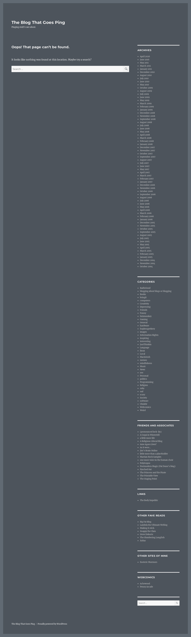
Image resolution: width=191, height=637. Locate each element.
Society (143, 398)
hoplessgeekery (147, 329)
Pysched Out (146, 469)
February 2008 (147, 141)
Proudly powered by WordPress (52, 624)
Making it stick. (147, 528)
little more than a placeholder (154, 453)
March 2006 (146, 213)
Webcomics (145, 407)
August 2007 (146, 160)
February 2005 (147, 254)
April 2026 (145, 56)
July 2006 (144, 200)
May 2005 (144, 244)
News (142, 369)
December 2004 (147, 260)
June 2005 (145, 241)
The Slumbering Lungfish (152, 537)
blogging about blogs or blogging (155, 291)
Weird (143, 410)
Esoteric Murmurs (148, 562)
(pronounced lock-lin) (151, 432)
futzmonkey (145, 316)
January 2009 (146, 110)
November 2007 (147, 150)
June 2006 (145, 204)
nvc (141, 372)
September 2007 (147, 157)
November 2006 (147, 188)
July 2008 (144, 125)
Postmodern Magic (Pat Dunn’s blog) (157, 466)
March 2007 (145, 175)
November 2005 (147, 226)
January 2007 (146, 182)
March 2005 (145, 251)
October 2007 (146, 153)
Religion (144, 385)
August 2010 (146, 75)
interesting (145, 341)
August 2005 (146, 235)
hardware (144, 325)
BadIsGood (145, 288)
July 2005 (144, 238)
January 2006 (146, 219)
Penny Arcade (146, 586)
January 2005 (146, 257)
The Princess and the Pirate (153, 472)
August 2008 (146, 122)
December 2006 (147, 185)
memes (143, 360)
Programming (146, 382)
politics (143, 379)
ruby (142, 388)
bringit (143, 297)
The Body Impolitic (149, 500)
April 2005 (145, 247)
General (143, 322)
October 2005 (146, 229)
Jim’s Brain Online (148, 450)
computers (145, 300)
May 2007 (144, 169)
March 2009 (146, 103)
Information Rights (149, 335)
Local (142, 354)
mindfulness (146, 363)
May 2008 (144, 131)
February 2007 (147, 179)
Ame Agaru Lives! (148, 444)
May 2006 (144, 207)
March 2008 (145, 138)
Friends (143, 310)
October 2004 (146, 266)
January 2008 (146, 144)
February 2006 (147, 216)
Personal (144, 376)
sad (141, 391)
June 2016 (144, 59)
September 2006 (148, 194)
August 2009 (146, 91)
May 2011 (144, 63)
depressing (145, 307)
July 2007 (144, 163)
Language (144, 347)
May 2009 (144, 100)
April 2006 (145, 210)
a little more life (147, 438)
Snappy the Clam (148, 531)
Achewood (145, 583)
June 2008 (145, 128)
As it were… (145, 447)
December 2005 (147, 222)
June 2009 (145, 97)
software (144, 401)
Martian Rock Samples (150, 457)
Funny (143, 313)
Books (143, 294)
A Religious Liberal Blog (151, 441)
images (143, 332)
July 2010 (144, 78)
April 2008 (145, 135)
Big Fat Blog (145, 522)
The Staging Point (148, 479)
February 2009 (147, 106)
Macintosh (145, 357)
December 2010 (147, 72)
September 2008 (147, 119)
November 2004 (147, 263)
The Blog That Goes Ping (38, 22)
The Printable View (149, 475)
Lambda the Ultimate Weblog (153, 525)
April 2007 (145, 172)
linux (142, 350)
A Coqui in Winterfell (150, 435)
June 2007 (145, 166)
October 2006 (146, 191)
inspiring (144, 338)
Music (143, 366)
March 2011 (145, 66)
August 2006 (146, 197)
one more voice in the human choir (156, 460)
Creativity (144, 303)
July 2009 (144, 94)
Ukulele (143, 404)
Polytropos (145, 463)
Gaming (144, 319)
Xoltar (143, 540)
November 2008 (147, 116)
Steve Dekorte (146, 534)
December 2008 (147, 113)
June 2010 (144, 81)
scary (142, 394)
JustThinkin (145, 344)
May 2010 (144, 84)
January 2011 (146, 69)
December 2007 (147, 147)
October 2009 (146, 88)
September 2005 (147, 232)
